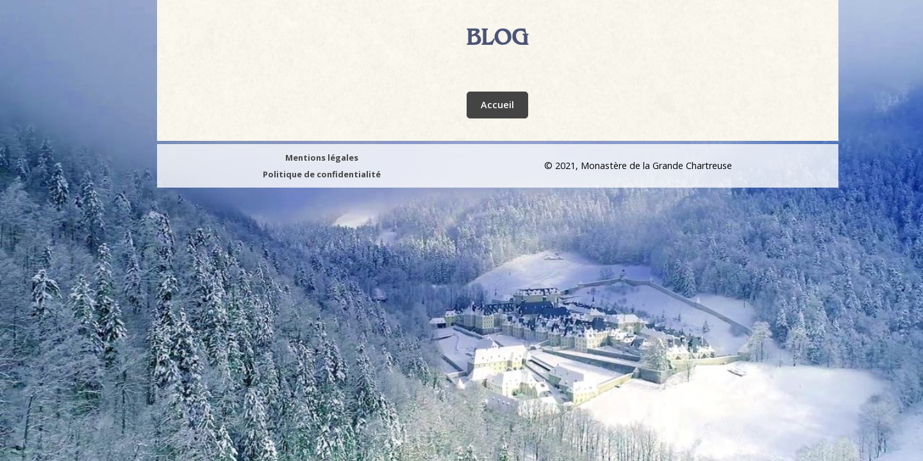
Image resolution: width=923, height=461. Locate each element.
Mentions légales (321, 157)
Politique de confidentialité (322, 174)
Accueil (497, 105)
